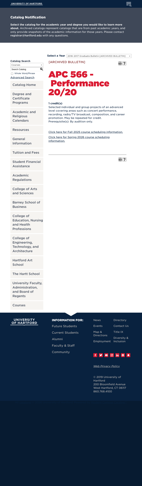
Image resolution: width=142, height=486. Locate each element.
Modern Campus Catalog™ (109, 402)
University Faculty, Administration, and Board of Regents (27, 289)
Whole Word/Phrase (24, 73)
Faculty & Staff (63, 345)
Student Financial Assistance (26, 164)
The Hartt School (26, 274)
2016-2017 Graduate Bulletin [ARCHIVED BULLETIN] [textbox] (96, 56)
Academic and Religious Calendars (24, 116)
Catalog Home (24, 85)
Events (97, 326)
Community (61, 352)
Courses (18, 305)
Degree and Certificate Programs (21, 98)
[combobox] (99, 56)
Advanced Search (22, 77)
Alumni (57, 339)
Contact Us (121, 326)
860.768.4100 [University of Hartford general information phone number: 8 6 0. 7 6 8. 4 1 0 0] (102, 391)
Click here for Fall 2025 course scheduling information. (85, 132)
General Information (21, 141)
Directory (119, 320)
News (97, 320)
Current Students (65, 332)
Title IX (118, 331)
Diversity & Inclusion (120, 339)
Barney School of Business (26, 205)
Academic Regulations (22, 178)
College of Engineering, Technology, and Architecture (25, 244)
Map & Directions (100, 333)
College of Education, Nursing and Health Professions (27, 222)
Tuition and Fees (25, 152)
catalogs (25, 402)
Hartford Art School (22, 262)
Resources (20, 130)
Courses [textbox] (15, 65)
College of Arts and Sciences (24, 191)
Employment (102, 341)
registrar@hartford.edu (26, 35)
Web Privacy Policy (106, 366)
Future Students (64, 326)
